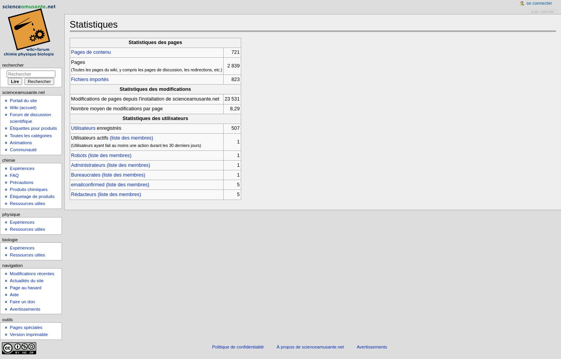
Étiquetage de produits (32, 196)
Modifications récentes (32, 273)
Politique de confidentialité (238, 347)
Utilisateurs (83, 128)
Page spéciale (542, 12)
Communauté (23, 149)
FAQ (14, 175)
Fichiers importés (90, 79)
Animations (21, 142)
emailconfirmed (87, 184)
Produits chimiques (29, 189)
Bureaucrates (85, 175)
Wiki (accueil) (23, 107)
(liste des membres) (131, 138)
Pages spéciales (26, 327)
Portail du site (23, 100)
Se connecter (539, 3)
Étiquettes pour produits (33, 128)
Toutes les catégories (31, 135)
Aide (14, 294)
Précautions (21, 182)
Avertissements (25, 309)
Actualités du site (27, 280)
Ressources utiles (27, 203)
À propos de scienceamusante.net (310, 347)
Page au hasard (25, 287)
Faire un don (22, 301)
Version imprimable (29, 334)
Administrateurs (88, 165)
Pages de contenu (91, 52)
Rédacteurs (83, 194)
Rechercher (13, 65)
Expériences (22, 168)
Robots (78, 155)
